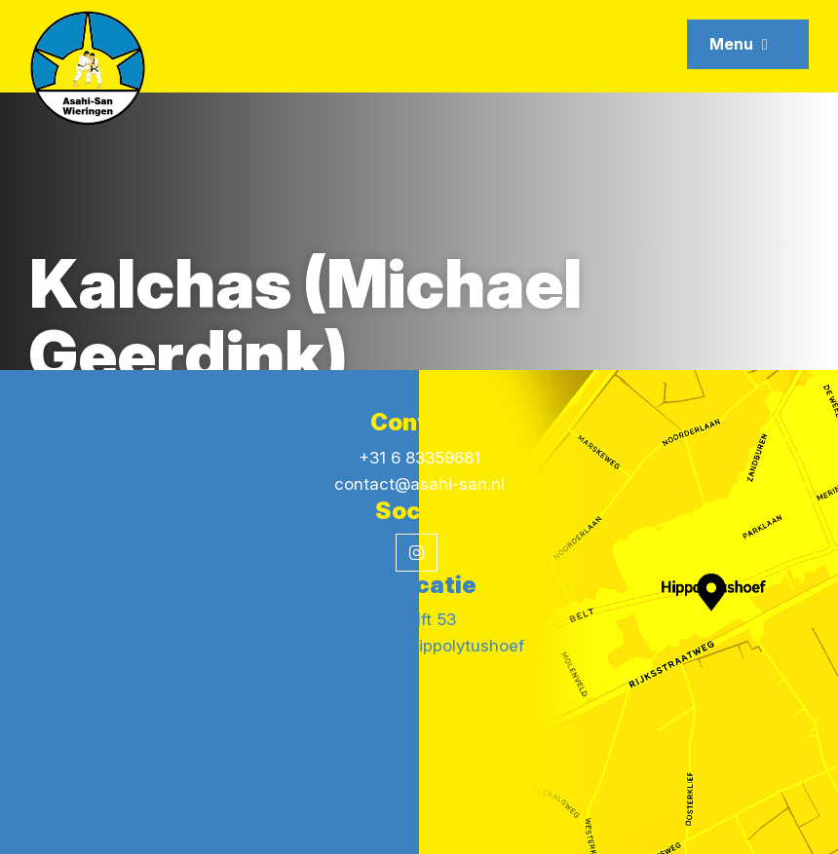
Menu (738, 44)
